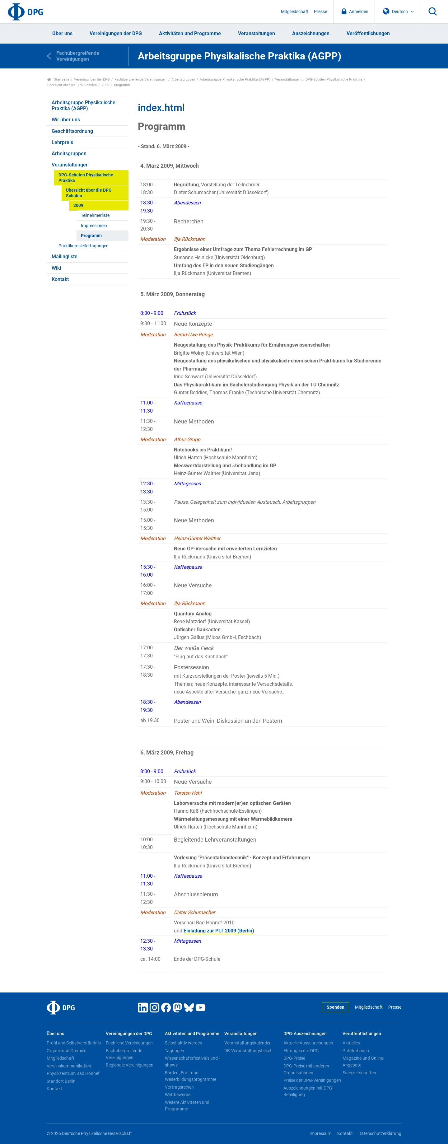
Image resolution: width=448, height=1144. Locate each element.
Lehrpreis (62, 142)
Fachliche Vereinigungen (129, 1042)
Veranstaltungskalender (247, 1042)
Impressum (320, 1133)
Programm (91, 235)
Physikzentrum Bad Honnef (73, 1073)
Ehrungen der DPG (301, 1050)
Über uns (62, 33)
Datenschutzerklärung (379, 1133)
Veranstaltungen (256, 33)
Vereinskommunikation (69, 1065)
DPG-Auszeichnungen (305, 1033)
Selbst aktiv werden (183, 1042)
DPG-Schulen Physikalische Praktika (334, 79)
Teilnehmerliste (95, 215)
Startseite (58, 79)
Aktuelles (351, 1042)
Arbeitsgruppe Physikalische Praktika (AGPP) (235, 79)
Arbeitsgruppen (183, 79)
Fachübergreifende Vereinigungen (140, 79)
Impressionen (94, 225)
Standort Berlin (61, 1081)
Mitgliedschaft (295, 11)
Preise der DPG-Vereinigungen (312, 1080)
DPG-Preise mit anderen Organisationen (306, 1069)
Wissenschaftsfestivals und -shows (192, 1061)
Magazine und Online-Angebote (363, 1061)
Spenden (335, 1007)
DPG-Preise (294, 1058)
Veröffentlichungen (368, 33)
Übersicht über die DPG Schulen (72, 85)
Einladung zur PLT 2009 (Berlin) (219, 931)
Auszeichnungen (310, 33)
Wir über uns (66, 120)
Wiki (56, 268)
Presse (320, 11)
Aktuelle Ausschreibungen (308, 1042)
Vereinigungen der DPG (116, 33)
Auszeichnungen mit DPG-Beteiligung (308, 1091)
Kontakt (60, 279)
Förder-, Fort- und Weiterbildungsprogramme (190, 1076)
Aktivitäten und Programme (190, 33)
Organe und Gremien (66, 1050)
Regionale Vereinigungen (129, 1064)
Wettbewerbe (177, 1094)
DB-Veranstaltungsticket (248, 1050)
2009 (105, 85)
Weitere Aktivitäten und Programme (187, 1106)
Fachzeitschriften (359, 1072)
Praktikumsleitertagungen (83, 246)
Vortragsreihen (179, 1087)
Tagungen (174, 1050)
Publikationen (356, 1050)
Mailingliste (64, 256)
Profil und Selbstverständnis (74, 1042)
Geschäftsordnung (72, 131)
